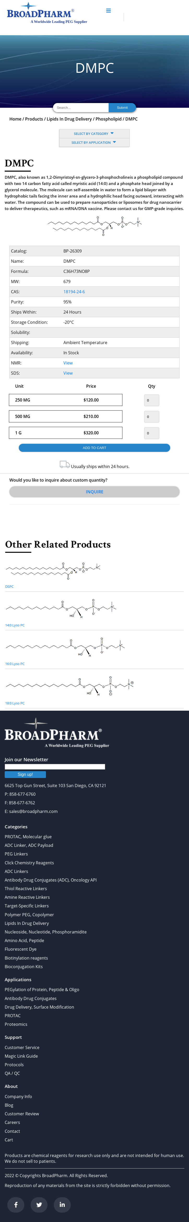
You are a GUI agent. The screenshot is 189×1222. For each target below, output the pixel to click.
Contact (12, 1131)
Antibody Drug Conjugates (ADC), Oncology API (51, 880)
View (68, 363)
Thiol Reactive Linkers (26, 888)
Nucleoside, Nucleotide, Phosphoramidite (46, 932)
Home (15, 119)
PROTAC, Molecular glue (28, 837)
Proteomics (16, 1024)
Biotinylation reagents (26, 958)
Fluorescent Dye (21, 949)
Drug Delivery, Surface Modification (39, 1007)
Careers (12, 1122)
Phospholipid (109, 119)
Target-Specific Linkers (27, 906)
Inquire (94, 492)
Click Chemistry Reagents (29, 863)
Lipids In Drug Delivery (69, 119)
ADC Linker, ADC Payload (29, 845)
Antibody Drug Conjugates (31, 998)
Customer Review (22, 1114)
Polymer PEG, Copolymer (29, 915)
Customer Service (22, 1047)
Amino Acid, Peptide (24, 940)
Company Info (18, 1096)
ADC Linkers (16, 871)
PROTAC (13, 1016)
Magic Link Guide (21, 1056)
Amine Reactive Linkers (27, 897)
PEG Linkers (16, 854)
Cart (9, 1140)
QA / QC (12, 1073)
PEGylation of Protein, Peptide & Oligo (42, 989)
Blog (9, 1105)
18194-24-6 (74, 292)
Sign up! (25, 774)
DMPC (131, 119)
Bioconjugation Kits (24, 966)
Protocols (14, 1065)
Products (34, 119)
